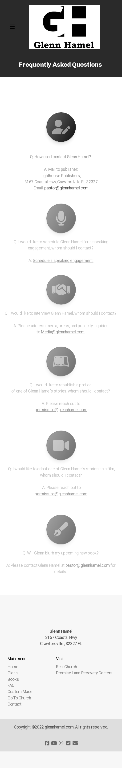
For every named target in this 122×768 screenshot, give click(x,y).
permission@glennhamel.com (61, 410)
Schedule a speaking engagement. (63, 261)
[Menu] (12, 27)
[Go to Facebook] (46, 743)
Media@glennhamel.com (63, 332)
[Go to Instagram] (61, 743)
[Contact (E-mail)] (75, 743)
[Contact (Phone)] (68, 743)
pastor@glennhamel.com (66, 188)
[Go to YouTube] (53, 743)
